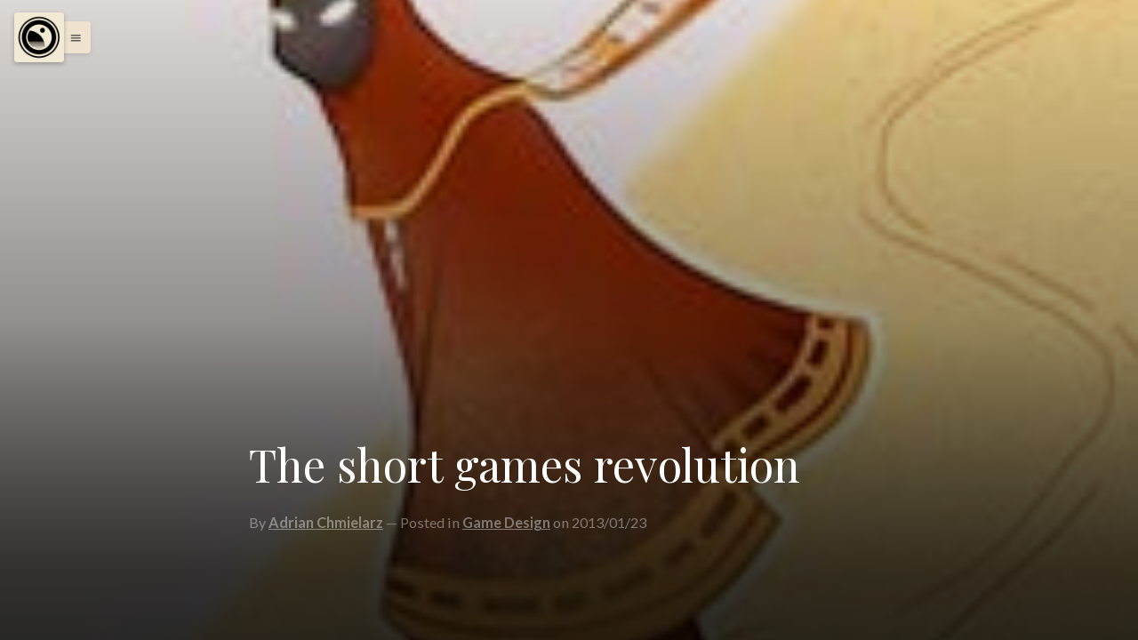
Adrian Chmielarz (325, 522)
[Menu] (39, 37)
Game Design (506, 522)
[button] (71, 37)
